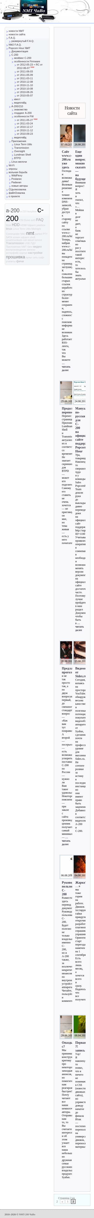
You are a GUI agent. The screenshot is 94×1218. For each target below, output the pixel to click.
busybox (32, 211)
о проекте (14, 196)
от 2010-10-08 (25, 88)
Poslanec (16, 179)
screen (16, 237)
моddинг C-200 (22, 58)
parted (38, 233)
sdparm (25, 237)
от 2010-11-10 (25, 85)
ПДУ (33, 243)
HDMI (23, 225)
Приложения (18, 141)
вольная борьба (18, 172)
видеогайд (20, 102)
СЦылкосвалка (17, 189)
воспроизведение (16, 249)
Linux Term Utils (23, 144)
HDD (16, 225)
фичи (20, 261)
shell (32, 237)
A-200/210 (17, 106)
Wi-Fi (12, 165)
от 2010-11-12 (25, 130)
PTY (45, 233)
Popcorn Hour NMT (19, 48)
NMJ (23, 233)
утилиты (11, 261)
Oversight (19, 151)
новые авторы (19, 185)
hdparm (31, 225)
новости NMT (16, 31)
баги (29, 246)
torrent (38, 240)
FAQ (40, 220)
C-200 (14, 54)
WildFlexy (16, 175)
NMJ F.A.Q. (15, 44)
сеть (35, 257)
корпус (23, 252)
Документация (19, 51)
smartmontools (14, 240)
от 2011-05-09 (25, 75)
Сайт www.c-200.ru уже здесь (67, 159)
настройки (35, 252)
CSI (21, 220)
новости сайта (17, 34)
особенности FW (24, 116)
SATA (9, 237)
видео (37, 246)
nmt (30, 233)
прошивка (15, 256)
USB (27, 243)
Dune (27, 220)
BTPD (17, 158)
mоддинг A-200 (23, 113)
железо (31, 249)
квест (17, 99)
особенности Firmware (27, 61)
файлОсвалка (17, 192)
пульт (29, 257)
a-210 (23, 211)
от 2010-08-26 (25, 92)
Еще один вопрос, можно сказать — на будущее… (82, 165)
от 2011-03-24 (25, 123)
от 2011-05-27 (27, 120)
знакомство (20, 109)
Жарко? (81, 882)
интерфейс (12, 252)
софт (41, 257)
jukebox (41, 225)
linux (9, 228)
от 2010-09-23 (25, 133)
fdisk (8, 225)
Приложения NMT (16, 246)
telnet (31, 240)
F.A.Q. (12, 37)
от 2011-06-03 (25, 71)
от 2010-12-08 (25, 81)
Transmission (21, 147)
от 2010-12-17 (25, 127)
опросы (13, 168)
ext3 (33, 220)
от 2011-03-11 (25, 78)
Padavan (16, 182)
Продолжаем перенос (71, 410)
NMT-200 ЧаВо (27, 1214)
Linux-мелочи (19, 161)
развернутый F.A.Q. (22, 41)
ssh (25, 240)
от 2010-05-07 (25, 95)
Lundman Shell (22, 154)
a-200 (12, 210)
